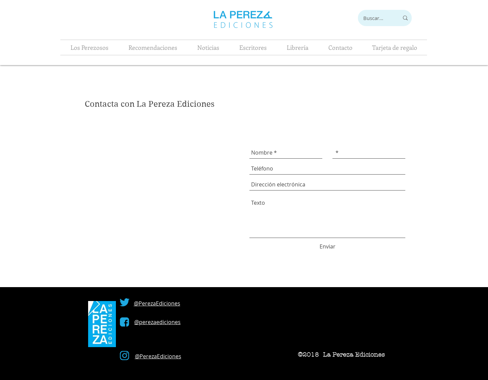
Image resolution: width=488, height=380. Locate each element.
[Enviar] (328, 246)
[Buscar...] (373, 18)
